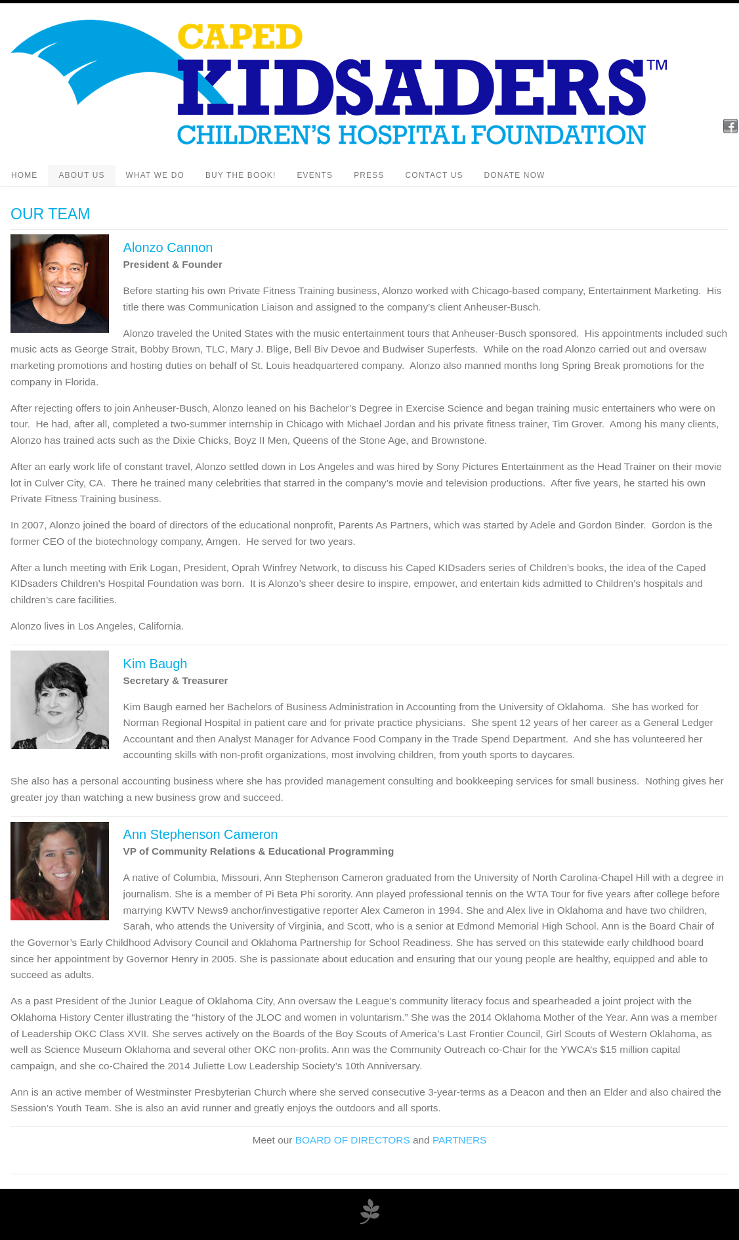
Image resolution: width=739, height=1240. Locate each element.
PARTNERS (459, 1139)
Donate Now (514, 175)
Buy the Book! (240, 175)
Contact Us (434, 175)
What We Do (155, 175)
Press (369, 175)
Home (24, 175)
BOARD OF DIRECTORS (352, 1139)
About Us (81, 175)
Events (315, 175)
